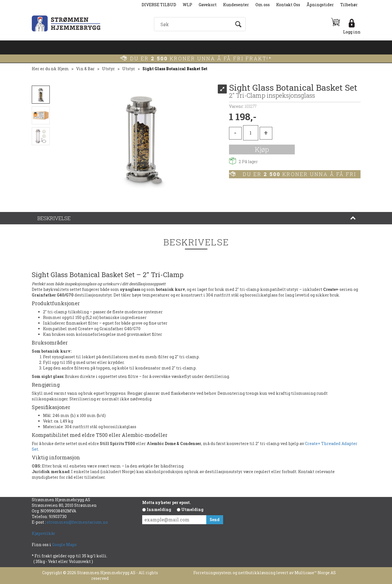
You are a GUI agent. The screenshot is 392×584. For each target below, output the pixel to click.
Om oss (262, 4)
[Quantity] (250, 132)
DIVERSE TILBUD (159, 4)
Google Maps (65, 544)
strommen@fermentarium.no (77, 522)
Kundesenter (236, 4)
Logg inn (352, 32)
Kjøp (262, 149)
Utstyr (108, 68)
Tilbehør (349, 4)
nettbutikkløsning (256, 572)
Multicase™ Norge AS (315, 572)
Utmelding (192, 509)
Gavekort (208, 4)
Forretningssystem (212, 572)
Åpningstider (320, 4)
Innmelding (159, 509)
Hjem (63, 68)
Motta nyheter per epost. (166, 502)
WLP (187, 4)
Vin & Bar (85, 68)
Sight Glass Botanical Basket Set (174, 68)
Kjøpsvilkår (43, 533)
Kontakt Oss (288, 4)
